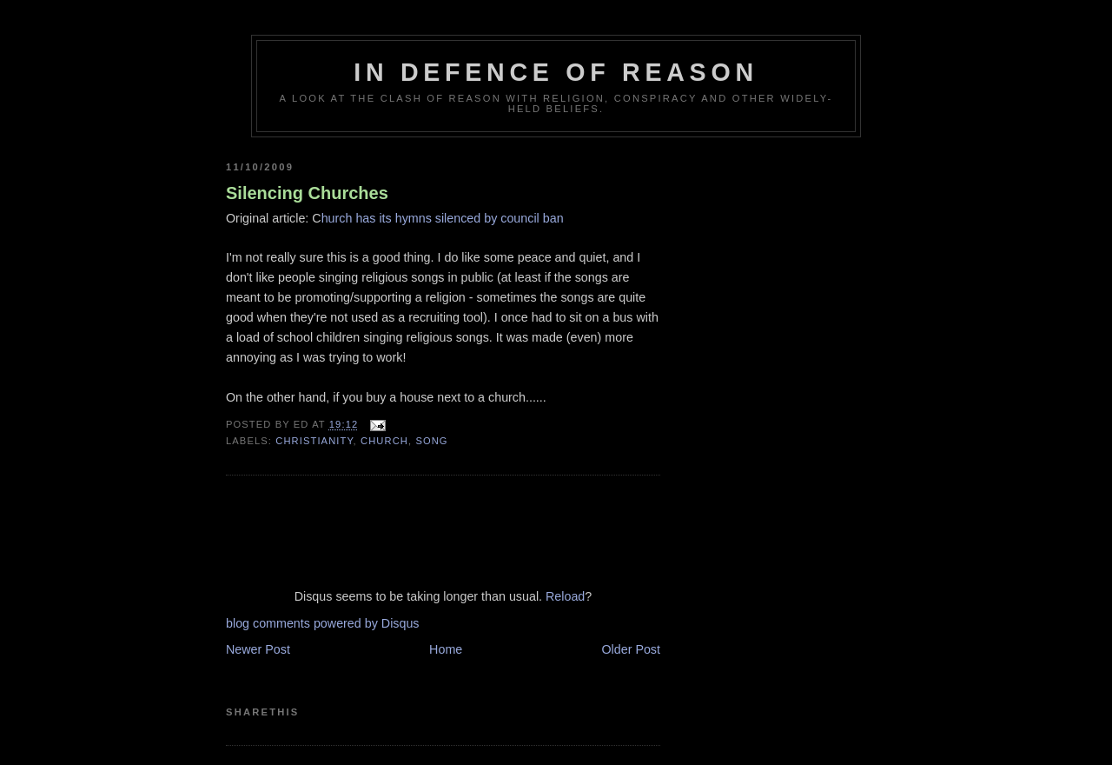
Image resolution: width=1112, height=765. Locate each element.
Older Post (630, 649)
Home (445, 649)
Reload (565, 596)
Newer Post (258, 649)
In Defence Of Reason (556, 72)
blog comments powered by (323, 623)
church (384, 441)
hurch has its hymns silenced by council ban (442, 218)
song (431, 441)
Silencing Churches (307, 193)
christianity (314, 441)
